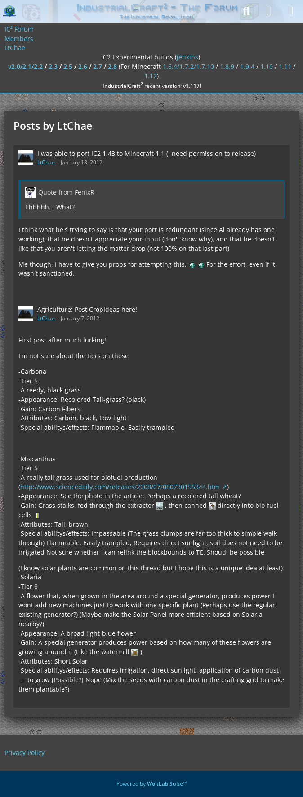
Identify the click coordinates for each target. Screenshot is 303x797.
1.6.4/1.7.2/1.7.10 (188, 66)
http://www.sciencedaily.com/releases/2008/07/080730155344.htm (120, 487)
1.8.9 (227, 66)
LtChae (46, 162)
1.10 (266, 66)
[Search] (246, 11)
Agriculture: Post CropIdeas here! (87, 309)
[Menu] (291, 11)
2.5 (67, 66)
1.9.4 (247, 66)
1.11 (285, 66)
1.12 (150, 76)
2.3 (53, 66)
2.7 (97, 66)
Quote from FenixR (66, 192)
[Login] (269, 11)
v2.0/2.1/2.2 (25, 66)
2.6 (82, 66)
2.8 (112, 66)
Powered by (151, 784)
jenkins (187, 57)
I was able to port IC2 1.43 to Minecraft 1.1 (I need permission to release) (146, 153)
